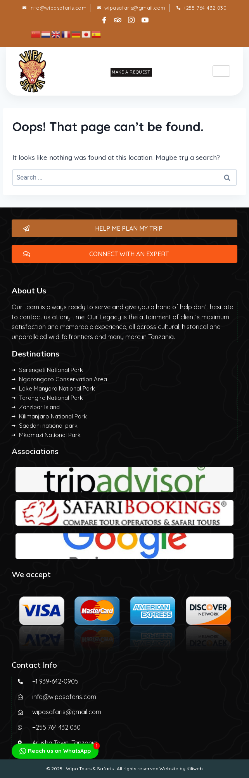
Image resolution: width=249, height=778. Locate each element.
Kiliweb (195, 768)
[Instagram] (131, 18)
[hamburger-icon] (221, 71)
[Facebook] (104, 18)
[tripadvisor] (118, 18)
